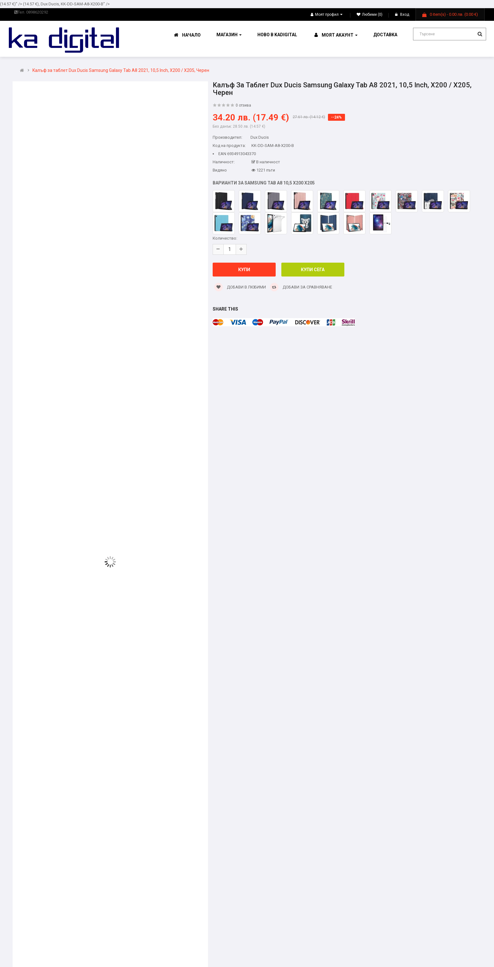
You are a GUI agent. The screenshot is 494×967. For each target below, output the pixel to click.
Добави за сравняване (301, 287)
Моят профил (326, 14)
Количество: (225, 238)
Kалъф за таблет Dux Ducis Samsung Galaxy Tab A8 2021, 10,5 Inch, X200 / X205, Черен (120, 70)
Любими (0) (369, 14)
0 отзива (243, 105)
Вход (402, 14)
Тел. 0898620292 (31, 12)
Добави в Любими (240, 287)
